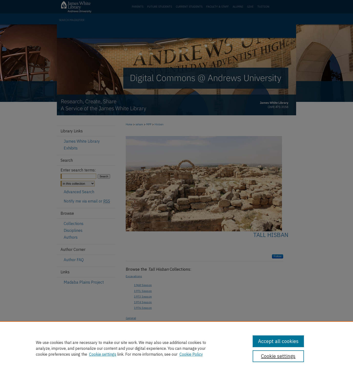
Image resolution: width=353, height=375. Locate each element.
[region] (176, 348)
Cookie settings (102, 354)
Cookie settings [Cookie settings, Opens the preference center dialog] (278, 356)
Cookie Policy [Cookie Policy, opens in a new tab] (191, 354)
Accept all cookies (278, 341)
